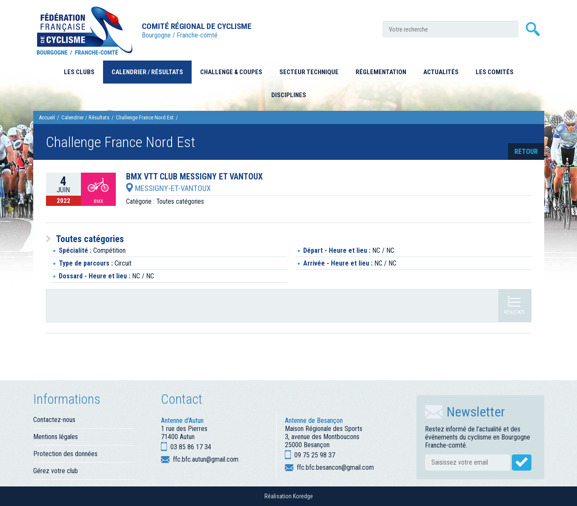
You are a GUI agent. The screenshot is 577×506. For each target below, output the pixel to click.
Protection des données (65, 454)
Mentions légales (55, 437)
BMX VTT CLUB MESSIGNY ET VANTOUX (194, 177)
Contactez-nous (54, 420)
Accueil (47, 117)
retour (526, 151)
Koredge (303, 496)
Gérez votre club (55, 471)
